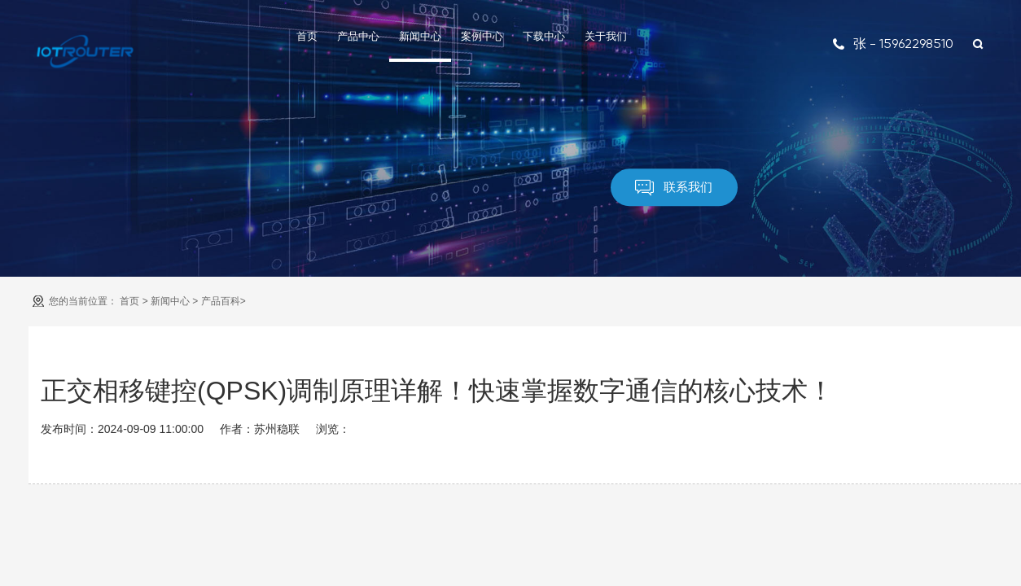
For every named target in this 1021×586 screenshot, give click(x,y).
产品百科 (220, 301)
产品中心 (358, 36)
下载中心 (544, 36)
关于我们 (606, 36)
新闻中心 (420, 36)
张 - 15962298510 (892, 43)
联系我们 (673, 188)
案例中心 (482, 36)
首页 (307, 36)
